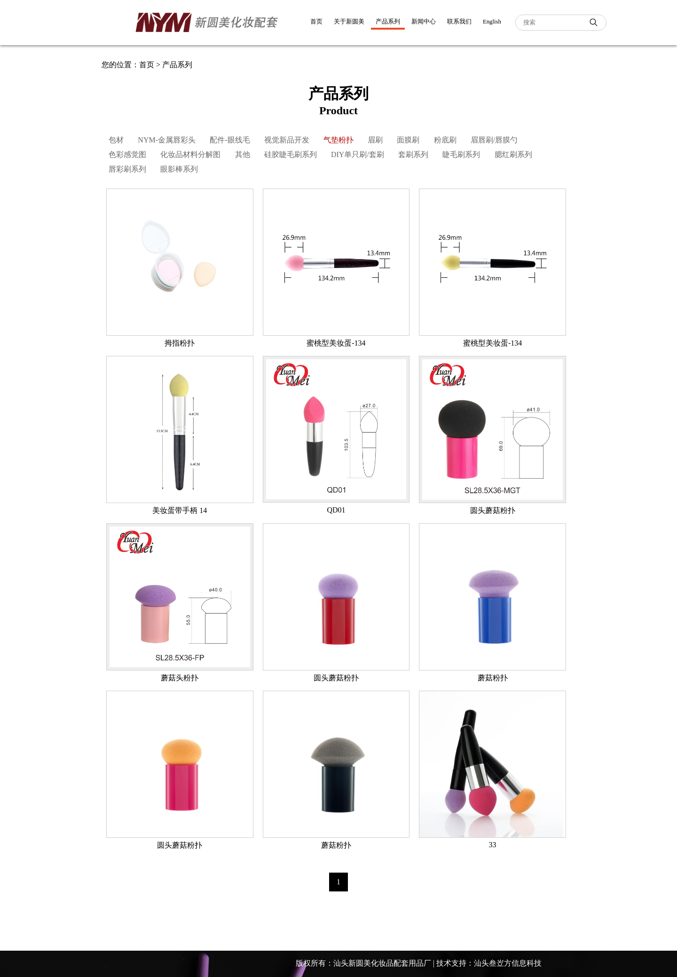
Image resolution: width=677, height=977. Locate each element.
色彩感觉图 (127, 154)
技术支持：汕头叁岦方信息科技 (489, 963)
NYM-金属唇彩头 (167, 140)
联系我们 (459, 21)
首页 (316, 21)
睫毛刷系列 (461, 154)
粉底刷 (445, 140)
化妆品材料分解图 (190, 154)
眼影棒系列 (179, 169)
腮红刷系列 (513, 154)
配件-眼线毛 (230, 140)
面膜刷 (408, 140)
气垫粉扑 (338, 140)
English (492, 21)
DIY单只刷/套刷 (357, 154)
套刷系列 (413, 154)
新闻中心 (423, 21)
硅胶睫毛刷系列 (290, 154)
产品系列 (388, 21)
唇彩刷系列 (127, 169)
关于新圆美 (349, 21)
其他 (242, 154)
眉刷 (375, 140)
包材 (116, 140)
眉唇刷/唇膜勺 (494, 140)
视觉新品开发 (286, 140)
